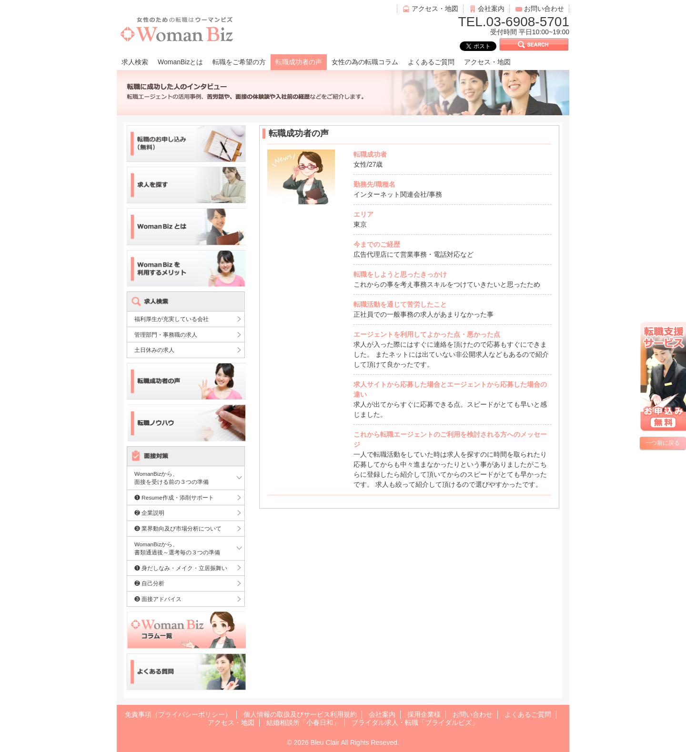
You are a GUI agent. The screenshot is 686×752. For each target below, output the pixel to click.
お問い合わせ (544, 8)
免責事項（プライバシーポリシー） (178, 714)
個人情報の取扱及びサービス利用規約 (300, 714)
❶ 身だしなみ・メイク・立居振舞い (180, 568)
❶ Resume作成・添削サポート (174, 497)
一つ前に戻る (663, 443)
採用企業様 (424, 714)
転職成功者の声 (298, 62)
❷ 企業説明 (149, 513)
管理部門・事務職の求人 (165, 334)
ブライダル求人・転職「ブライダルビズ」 (415, 722)
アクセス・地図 (435, 8)
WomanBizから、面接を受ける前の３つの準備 (171, 478)
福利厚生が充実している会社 (171, 319)
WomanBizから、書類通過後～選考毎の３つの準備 (177, 548)
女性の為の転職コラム (365, 62)
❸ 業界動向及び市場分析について (178, 528)
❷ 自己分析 (149, 583)
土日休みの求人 (154, 350)
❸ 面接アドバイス (158, 599)
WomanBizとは (180, 62)
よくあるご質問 (431, 62)
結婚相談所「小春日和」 (303, 722)
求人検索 (134, 62)
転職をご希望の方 (239, 62)
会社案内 (491, 8)
